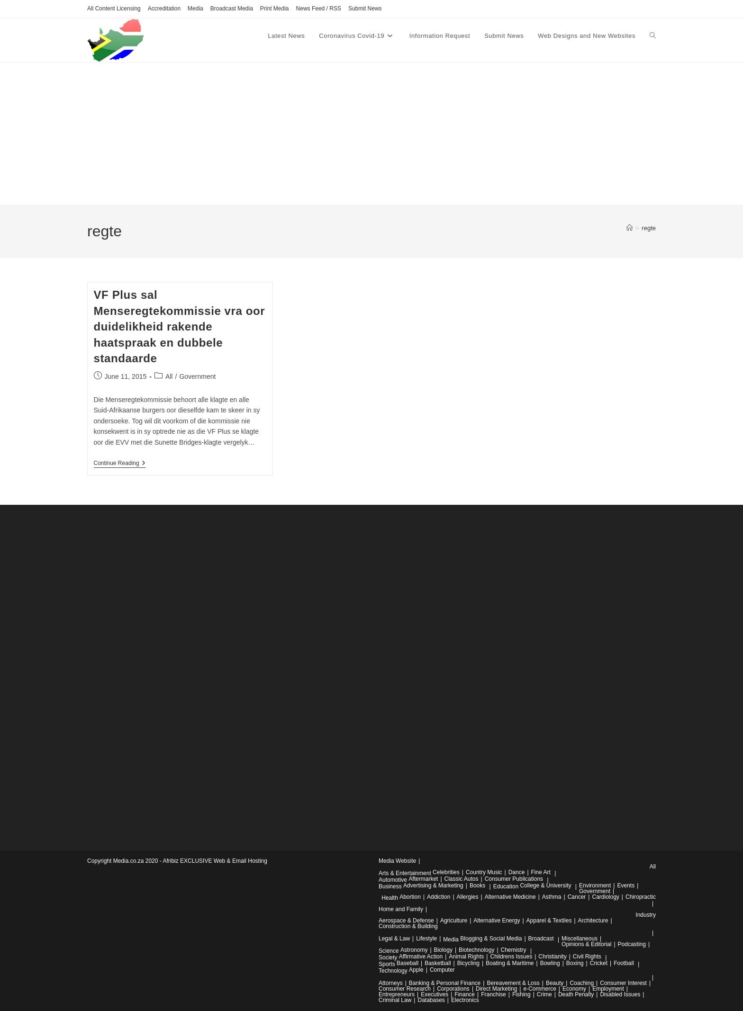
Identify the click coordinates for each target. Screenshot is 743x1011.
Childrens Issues (511, 956)
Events (625, 885)
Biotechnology (476, 950)
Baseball (407, 963)
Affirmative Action (421, 956)
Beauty (554, 983)
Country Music (484, 872)
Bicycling (468, 963)
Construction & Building (408, 926)
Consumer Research (405, 988)
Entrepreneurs (397, 994)
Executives (434, 994)
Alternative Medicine (510, 897)
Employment (608, 988)
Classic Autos (461, 879)
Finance (464, 994)
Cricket (598, 963)
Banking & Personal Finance (444, 983)
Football (624, 963)
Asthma (552, 897)
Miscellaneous (580, 938)
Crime (544, 994)
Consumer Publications (514, 879)
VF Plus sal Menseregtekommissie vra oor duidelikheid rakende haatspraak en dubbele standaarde (179, 326)
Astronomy (413, 950)
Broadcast (541, 938)
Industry (645, 915)
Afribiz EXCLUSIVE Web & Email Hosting (215, 861)
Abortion (410, 897)
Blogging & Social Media (491, 938)
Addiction (438, 897)
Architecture (593, 920)
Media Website (397, 861)
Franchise (493, 994)
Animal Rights (466, 956)
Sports (387, 964)
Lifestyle (426, 938)
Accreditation (164, 8)
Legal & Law (394, 938)
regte (649, 228)
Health (389, 898)
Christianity (552, 956)
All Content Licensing (114, 8)
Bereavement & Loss (513, 983)
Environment (595, 885)
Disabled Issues (620, 994)
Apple (416, 969)
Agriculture (453, 920)
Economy (574, 988)
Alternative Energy (496, 920)
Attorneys (391, 983)
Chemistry (513, 950)
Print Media (274, 8)
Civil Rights (587, 956)
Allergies (468, 897)
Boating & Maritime (510, 963)
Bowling (550, 963)
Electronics (465, 1000)
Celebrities (446, 872)
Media (195, 8)
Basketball (438, 963)
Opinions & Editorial (586, 944)
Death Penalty (576, 994)
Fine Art (541, 872)
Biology (443, 950)
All (169, 376)
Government (197, 376)
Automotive (393, 880)
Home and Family (401, 909)
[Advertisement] (371, 133)
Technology (393, 970)
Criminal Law (395, 1000)
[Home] (629, 228)
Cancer (577, 897)
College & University (545, 885)
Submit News (365, 8)
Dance (516, 872)
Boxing (575, 963)
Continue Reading (119, 464)
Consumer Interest (623, 983)
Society (388, 957)
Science (389, 951)
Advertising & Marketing (433, 885)
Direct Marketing (496, 988)
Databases (430, 1000)
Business (390, 886)
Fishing (521, 994)
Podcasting (632, 944)
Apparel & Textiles (549, 920)
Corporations (453, 988)
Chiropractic (640, 897)
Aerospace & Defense (406, 920)
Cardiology (605, 897)
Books (477, 885)
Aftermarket (423, 879)
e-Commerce (539, 988)
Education (505, 886)
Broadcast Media (231, 8)
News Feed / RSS (318, 8)
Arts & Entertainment (405, 873)
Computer (442, 969)
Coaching (582, 983)
